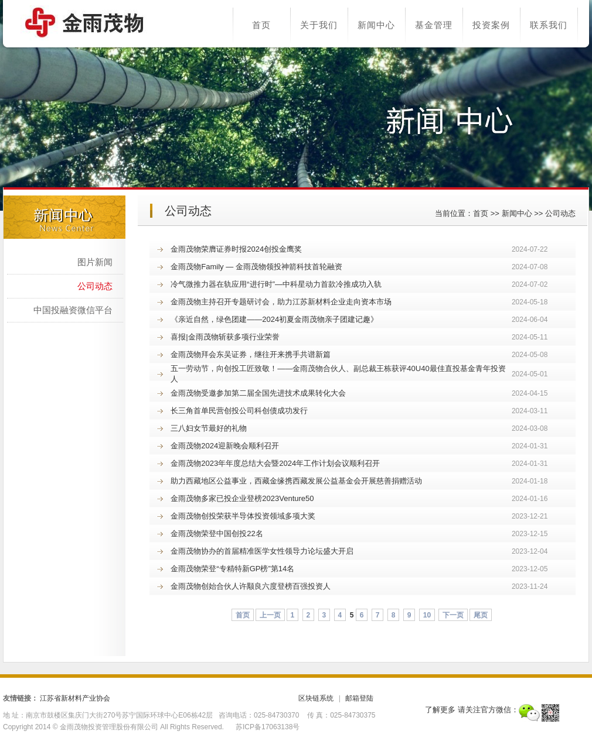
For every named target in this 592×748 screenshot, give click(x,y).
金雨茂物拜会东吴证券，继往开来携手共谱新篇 (251, 354)
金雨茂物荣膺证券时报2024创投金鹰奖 (236, 249)
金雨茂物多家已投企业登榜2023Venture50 (242, 498)
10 (427, 615)
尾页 (481, 615)
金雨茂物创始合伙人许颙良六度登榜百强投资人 (251, 586)
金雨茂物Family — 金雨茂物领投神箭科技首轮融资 (256, 266)
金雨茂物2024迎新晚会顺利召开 (225, 445)
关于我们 (319, 25)
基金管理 (433, 25)
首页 (261, 25)
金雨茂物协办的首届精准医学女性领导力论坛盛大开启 (262, 551)
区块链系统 (316, 698)
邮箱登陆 (359, 698)
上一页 (270, 615)
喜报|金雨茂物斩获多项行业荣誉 (225, 336)
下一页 (453, 615)
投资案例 (491, 25)
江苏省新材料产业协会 (75, 698)
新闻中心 (376, 25)
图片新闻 (95, 262)
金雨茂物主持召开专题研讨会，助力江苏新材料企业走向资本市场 (281, 301)
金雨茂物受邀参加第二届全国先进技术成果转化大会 (258, 393)
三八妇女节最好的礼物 (209, 428)
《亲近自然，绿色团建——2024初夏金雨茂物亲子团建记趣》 (274, 319)
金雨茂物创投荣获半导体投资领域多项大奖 (243, 516)
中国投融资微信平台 (73, 310)
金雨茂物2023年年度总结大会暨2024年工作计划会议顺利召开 (275, 463)
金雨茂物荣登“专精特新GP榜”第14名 (232, 568)
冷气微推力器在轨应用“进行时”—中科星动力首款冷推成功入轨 (276, 284)
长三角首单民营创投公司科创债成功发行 (239, 410)
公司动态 (560, 213)
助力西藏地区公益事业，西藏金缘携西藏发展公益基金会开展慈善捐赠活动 (296, 480)
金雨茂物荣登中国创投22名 (217, 533)
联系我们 (548, 25)
